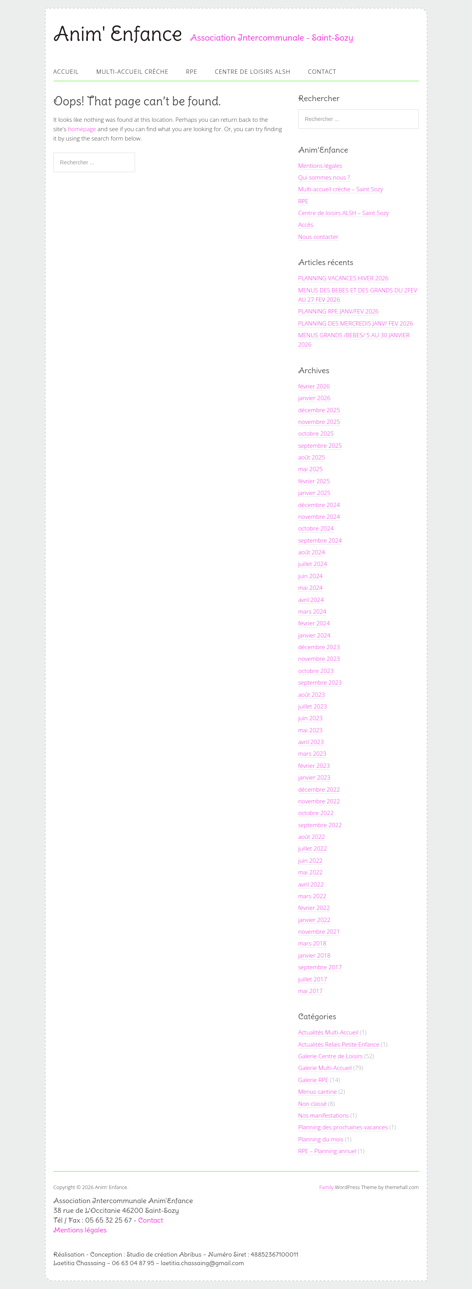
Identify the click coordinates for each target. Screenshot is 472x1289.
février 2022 (314, 908)
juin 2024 (310, 576)
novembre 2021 (319, 931)
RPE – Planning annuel (327, 1151)
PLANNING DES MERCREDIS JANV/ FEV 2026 (355, 323)
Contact (322, 71)
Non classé (312, 1103)
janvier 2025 (314, 493)
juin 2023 (310, 718)
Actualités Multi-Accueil (328, 1032)
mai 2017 (310, 991)
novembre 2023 (319, 658)
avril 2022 (311, 884)
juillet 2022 (312, 848)
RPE (191, 71)
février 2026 (314, 386)
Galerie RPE (313, 1080)
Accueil (66, 71)
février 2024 (314, 623)
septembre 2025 (320, 445)
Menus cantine (317, 1091)
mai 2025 (310, 469)
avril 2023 (311, 742)
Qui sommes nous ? (324, 177)
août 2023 (311, 694)
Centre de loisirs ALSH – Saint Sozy (343, 213)
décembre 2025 (319, 410)
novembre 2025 (319, 422)
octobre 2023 (316, 671)
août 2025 (311, 457)
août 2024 (311, 552)
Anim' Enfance (117, 33)
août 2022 (311, 836)
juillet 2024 (312, 564)
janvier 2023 (314, 777)
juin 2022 (310, 860)
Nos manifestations (323, 1115)
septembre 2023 (320, 682)
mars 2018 (312, 943)
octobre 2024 (316, 528)
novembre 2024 (319, 516)
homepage (82, 129)
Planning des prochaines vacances (343, 1127)
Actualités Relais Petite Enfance (338, 1044)
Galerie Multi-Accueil (325, 1068)
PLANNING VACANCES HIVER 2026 (343, 278)
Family (326, 1187)
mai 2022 (310, 872)
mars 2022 (312, 896)
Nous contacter (318, 236)
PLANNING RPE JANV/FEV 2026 (338, 311)
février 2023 (314, 765)
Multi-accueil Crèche (132, 71)
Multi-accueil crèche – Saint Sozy (340, 189)
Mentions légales (320, 165)
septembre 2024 (320, 540)
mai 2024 (310, 587)
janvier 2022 (314, 920)
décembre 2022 (319, 789)
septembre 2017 (320, 967)
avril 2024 (311, 600)
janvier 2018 (314, 955)
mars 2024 (312, 611)
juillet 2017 (312, 979)
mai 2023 (310, 730)
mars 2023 (312, 753)
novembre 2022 (319, 801)
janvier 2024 (314, 635)
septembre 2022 (320, 825)
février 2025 (314, 481)
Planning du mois (321, 1139)
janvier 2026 (314, 398)
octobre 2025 (316, 433)
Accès (305, 224)
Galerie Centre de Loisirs (330, 1056)
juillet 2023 (312, 706)
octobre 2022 (316, 813)
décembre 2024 (319, 505)
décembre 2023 (319, 647)
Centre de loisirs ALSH (252, 71)
